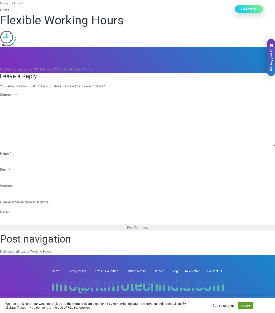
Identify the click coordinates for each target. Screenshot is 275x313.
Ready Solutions (173, 11)
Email (5, 170)
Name (5, 153)
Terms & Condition (105, 271)
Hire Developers (219, 11)
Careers (159, 271)
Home (78, 11)
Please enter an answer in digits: (24, 202)
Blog (175, 271)
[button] (127, 11)
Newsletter (192, 271)
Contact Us (249, 9)
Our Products (144, 11)
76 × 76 (87, 69)
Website (6, 186)
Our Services (118, 11)
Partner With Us (136, 271)
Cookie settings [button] (224, 306)
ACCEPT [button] (245, 305)
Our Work (196, 11)
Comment (8, 95)
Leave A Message (271, 57)
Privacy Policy (76, 271)
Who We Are (95, 11)
